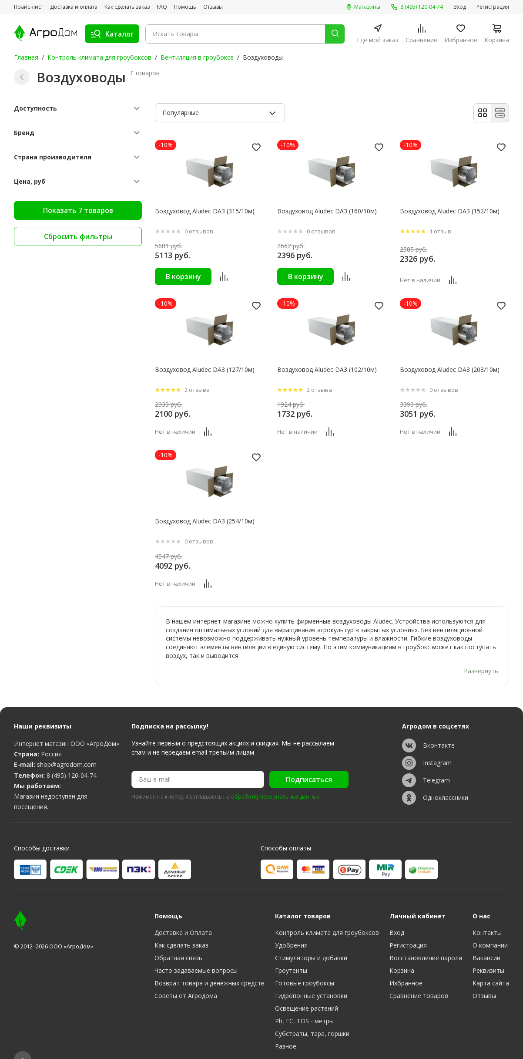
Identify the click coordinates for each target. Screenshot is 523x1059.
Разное (285, 1029)
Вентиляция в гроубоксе (197, 57)
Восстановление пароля (425, 941)
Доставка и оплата (73, 6)
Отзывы (213, 6)
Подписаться (309, 763)
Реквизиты (488, 954)
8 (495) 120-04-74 (72, 758)
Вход (459, 6)
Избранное (405, 966)
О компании (490, 928)
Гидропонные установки (311, 979)
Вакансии (486, 941)
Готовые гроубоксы (304, 966)
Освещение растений (306, 992)
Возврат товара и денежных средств (209, 966)
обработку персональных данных (275, 780)
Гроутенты (291, 954)
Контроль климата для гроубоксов (99, 57)
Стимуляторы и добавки (311, 941)
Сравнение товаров (418, 979)
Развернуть (481, 654)
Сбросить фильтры (78, 236)
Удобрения (291, 928)
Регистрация (492, 6)
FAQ (162, 6)
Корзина (401, 954)
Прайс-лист (28, 6)
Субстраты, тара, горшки (312, 1017)
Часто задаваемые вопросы (196, 954)
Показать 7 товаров (78, 210)
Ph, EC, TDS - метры (304, 1004)
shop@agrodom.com (67, 747)
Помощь (185, 6)
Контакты (487, 916)
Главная (26, 57)
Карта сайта (491, 966)
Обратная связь (178, 941)
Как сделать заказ (127, 6)
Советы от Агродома (185, 979)
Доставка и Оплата (183, 916)
